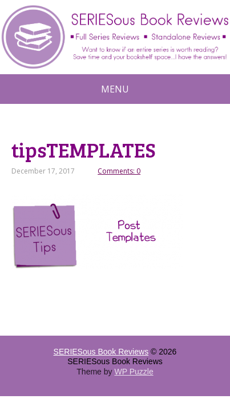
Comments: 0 (119, 171)
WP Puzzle (133, 371)
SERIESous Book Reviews (101, 351)
